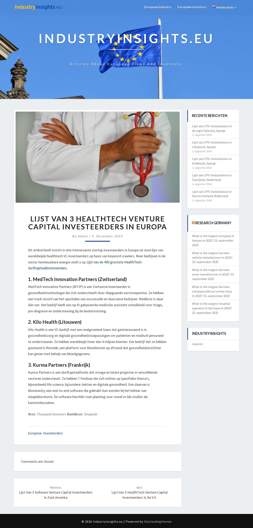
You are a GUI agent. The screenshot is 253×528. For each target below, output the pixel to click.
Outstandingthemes (158, 521)
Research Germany (213, 223)
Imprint (197, 344)
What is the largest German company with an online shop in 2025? (212, 291)
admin (83, 236)
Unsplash (90, 414)
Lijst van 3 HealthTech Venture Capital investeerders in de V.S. (139, 493)
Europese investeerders (45, 433)
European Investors (191, 7)
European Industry (158, 7)
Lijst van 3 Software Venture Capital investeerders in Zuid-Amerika (56, 493)
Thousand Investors (51, 414)
